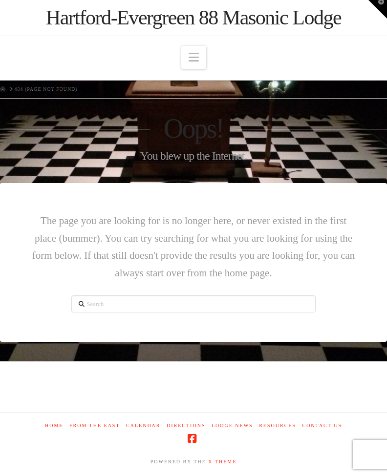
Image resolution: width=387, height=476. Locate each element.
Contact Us (322, 425)
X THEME (222, 461)
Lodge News (232, 425)
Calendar (143, 425)
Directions (186, 425)
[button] (193, 57)
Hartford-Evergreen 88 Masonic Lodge (193, 17)
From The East (94, 425)
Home (54, 425)
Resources (277, 425)
